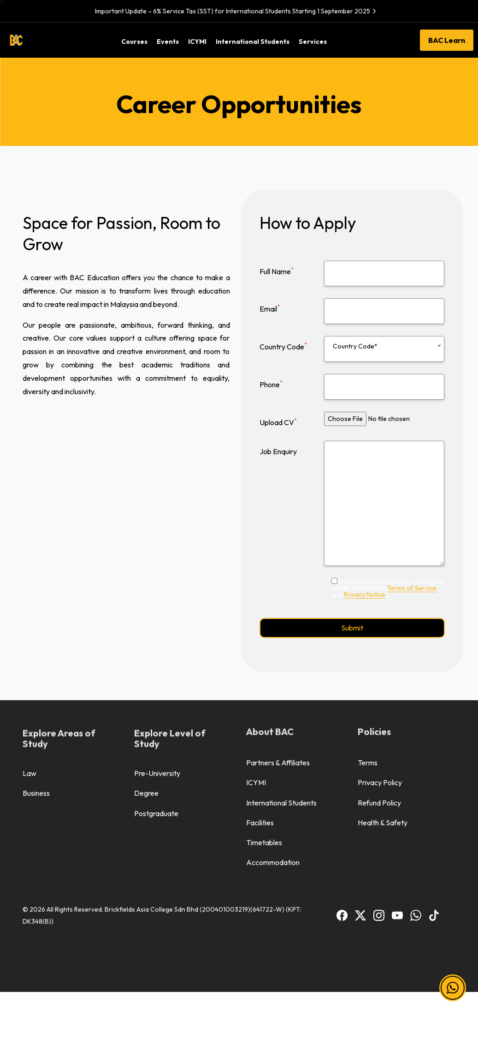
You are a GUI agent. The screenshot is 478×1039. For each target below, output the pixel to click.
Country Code (283, 346)
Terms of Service (412, 588)
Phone (271, 384)
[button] (453, 988)
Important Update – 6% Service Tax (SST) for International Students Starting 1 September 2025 (236, 11)
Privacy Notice (364, 594)
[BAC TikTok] (434, 773)
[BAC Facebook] (342, 773)
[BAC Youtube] (397, 773)
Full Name (277, 271)
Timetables (264, 701)
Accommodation (273, 721)
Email (270, 308)
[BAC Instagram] (379, 773)
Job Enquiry (278, 451)
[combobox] (384, 349)
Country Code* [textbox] (355, 346)
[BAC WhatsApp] (416, 773)
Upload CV (278, 422)
